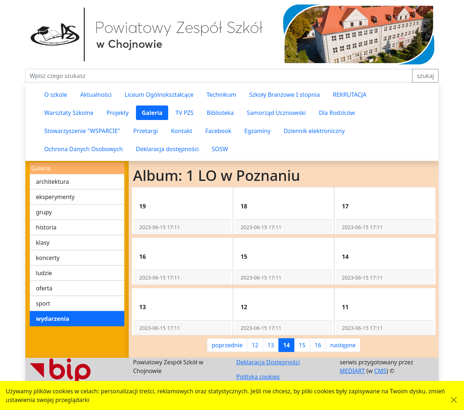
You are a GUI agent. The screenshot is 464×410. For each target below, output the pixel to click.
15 (302, 345)
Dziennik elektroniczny (314, 131)
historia (46, 227)
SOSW (220, 149)
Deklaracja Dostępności (268, 362)
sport (43, 303)
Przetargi (145, 131)
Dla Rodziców (337, 113)
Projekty (118, 113)
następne (343, 345)
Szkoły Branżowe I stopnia (284, 95)
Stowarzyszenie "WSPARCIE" (82, 131)
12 (255, 345)
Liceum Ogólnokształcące (159, 95)
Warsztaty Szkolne (69, 113)
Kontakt (181, 131)
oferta (44, 288)
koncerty (47, 258)
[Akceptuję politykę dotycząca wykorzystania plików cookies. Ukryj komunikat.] (454, 399)
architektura (52, 182)
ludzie (44, 273)
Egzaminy (257, 131)
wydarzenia (52, 319)
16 (318, 345)
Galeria (152, 113)
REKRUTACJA (349, 95)
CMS (380, 371)
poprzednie (227, 345)
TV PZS (184, 113)
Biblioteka (220, 113)
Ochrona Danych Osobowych (83, 149)
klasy (42, 243)
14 (286, 345)
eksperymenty (55, 197)
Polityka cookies (258, 377)
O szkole (55, 95)
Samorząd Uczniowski (276, 113)
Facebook (218, 131)
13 (271, 345)
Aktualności (96, 95)
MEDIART (352, 371)
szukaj (425, 76)
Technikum (221, 95)
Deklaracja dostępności (167, 149)
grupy (44, 212)
